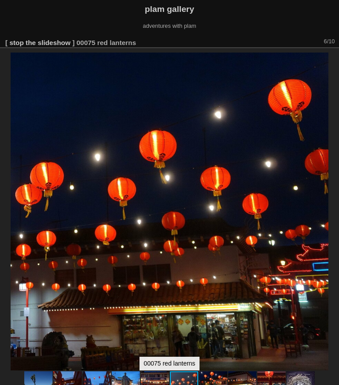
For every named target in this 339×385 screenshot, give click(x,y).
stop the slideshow (39, 12)
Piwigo (330, 378)
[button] (331, 30)
